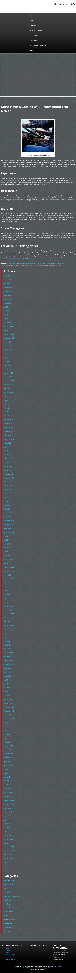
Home (32, 15)
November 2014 (9, 803)
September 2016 (9, 718)
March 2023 (7, 415)
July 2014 (6, 818)
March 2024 (7, 369)
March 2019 (7, 601)
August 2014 (7, 815)
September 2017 (9, 671)
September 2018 (9, 625)
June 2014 (7, 822)
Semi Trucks (7, 902)
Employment (34, 35)
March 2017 (7, 694)
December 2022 (9, 427)
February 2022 (8, 466)
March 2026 (7, 276)
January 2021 (8, 516)
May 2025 (7, 315)
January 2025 (8, 330)
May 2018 (7, 640)
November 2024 (9, 338)
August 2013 (7, 861)
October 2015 (8, 760)
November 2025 (9, 291)
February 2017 (8, 698)
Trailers (6, 914)
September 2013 (9, 857)
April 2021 (7, 505)
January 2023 (8, 423)
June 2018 (7, 636)
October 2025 (8, 295)
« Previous (4, 102)
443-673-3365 (64, 4)
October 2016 (8, 714)
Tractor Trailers (8, 910)
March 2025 (7, 322)
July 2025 (6, 307)
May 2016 (7, 733)
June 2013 (7, 869)
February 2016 (8, 745)
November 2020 (9, 524)
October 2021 (8, 481)
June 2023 (7, 404)
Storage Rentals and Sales (12, 906)
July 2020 (6, 539)
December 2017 (9, 660)
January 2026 (8, 284)
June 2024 (7, 357)
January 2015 (8, 795)
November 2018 (9, 617)
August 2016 (7, 722)
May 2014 (7, 826)
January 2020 (8, 563)
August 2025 (7, 303)
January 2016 (8, 749)
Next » (73, 102)
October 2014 (8, 807)
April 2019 (7, 598)
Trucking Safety (8, 922)
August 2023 (7, 396)
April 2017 (7, 690)
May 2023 (7, 408)
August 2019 (7, 582)
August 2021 (7, 489)
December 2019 (9, 566)
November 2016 (9, 710)
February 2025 (8, 326)
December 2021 (9, 473)
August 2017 (7, 675)
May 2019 (7, 594)
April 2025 (7, 318)
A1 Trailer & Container (38, 45)
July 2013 (6, 865)
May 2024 (7, 361)
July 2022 (6, 446)
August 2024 (7, 349)
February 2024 (8, 373)
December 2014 (9, 799)
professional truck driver (36, 263)
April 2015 (7, 784)
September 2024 (9, 346)
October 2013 (8, 853)
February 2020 (8, 559)
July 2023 (6, 400)
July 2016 (6, 725)
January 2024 (8, 377)
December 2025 (9, 287)
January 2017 (8, 702)
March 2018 (7, 648)
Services (33, 25)
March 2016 (7, 741)
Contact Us (34, 40)
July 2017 (6, 679)
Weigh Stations (8, 930)
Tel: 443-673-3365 (57, 956)
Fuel (5, 887)
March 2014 (7, 834)
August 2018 (7, 629)
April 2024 (7, 365)
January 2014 (8, 842)
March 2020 (7, 555)
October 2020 (8, 528)
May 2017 (7, 687)
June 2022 (7, 450)
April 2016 (7, 737)
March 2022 (7, 462)
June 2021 (7, 497)
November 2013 (9, 849)
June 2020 (7, 543)
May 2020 (7, 547)
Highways (7, 891)
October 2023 (8, 388)
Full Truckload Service (31, 966)
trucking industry (47, 263)
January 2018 (8, 656)
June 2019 (7, 590)
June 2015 (7, 776)
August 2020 (7, 536)
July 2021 (6, 493)
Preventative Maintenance (12, 895)
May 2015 (7, 780)
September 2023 (9, 392)
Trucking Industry (11, 263)
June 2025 (7, 311)
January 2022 (8, 470)
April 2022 (7, 458)
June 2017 (7, 683)
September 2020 (9, 532)
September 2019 (9, 578)
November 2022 (9, 431)
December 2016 (9, 706)
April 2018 (7, 644)
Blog (31, 50)
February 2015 (8, 791)
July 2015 (6, 772)
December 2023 (9, 380)
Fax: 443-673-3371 (58, 958)
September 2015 (9, 764)
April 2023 (7, 412)
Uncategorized (8, 926)
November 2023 (9, 384)
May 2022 (7, 454)
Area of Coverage (36, 30)
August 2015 (7, 768)
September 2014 (9, 811)
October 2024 (8, 342)
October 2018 (8, 621)
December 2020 (9, 520)
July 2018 (6, 632)
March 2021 (7, 508)
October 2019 (8, 574)
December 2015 (9, 753)
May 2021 (7, 501)
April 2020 (7, 551)
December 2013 (9, 846)
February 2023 (8, 419)
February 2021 (8, 512)
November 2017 (9, 663)
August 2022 (7, 442)
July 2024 (6, 353)
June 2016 (7, 729)
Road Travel (7, 899)
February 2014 (8, 838)
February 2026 (8, 280)
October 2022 (8, 435)
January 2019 (8, 609)
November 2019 (9, 570)
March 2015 (7, 787)
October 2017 (8, 667)
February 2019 (8, 605)
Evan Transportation (25, 263)
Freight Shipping (9, 883)
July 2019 (6, 586)
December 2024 (9, 334)
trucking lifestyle (59, 263)
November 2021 (9, 477)
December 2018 (9, 613)
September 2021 (9, 485)
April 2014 (7, 830)
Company (33, 20)
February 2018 (8, 652)
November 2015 (9, 756)
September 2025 (9, 299)
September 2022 (9, 439)
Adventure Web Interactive (62, 971)
